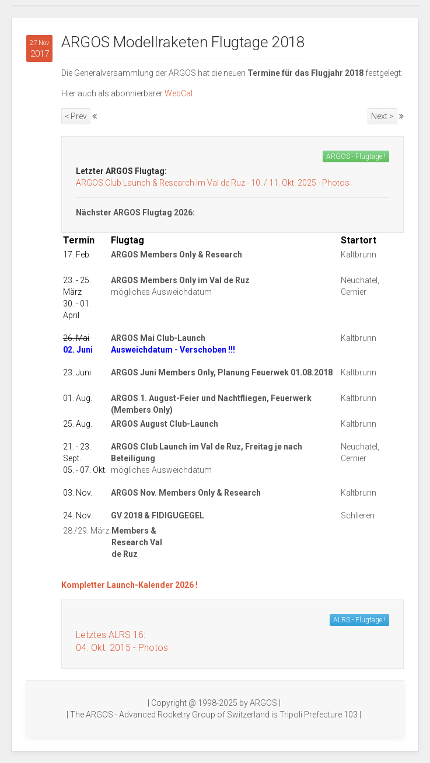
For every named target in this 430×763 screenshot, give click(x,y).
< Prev (76, 116)
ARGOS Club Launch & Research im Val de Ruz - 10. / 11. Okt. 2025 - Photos (212, 182)
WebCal (179, 93)
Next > (382, 116)
